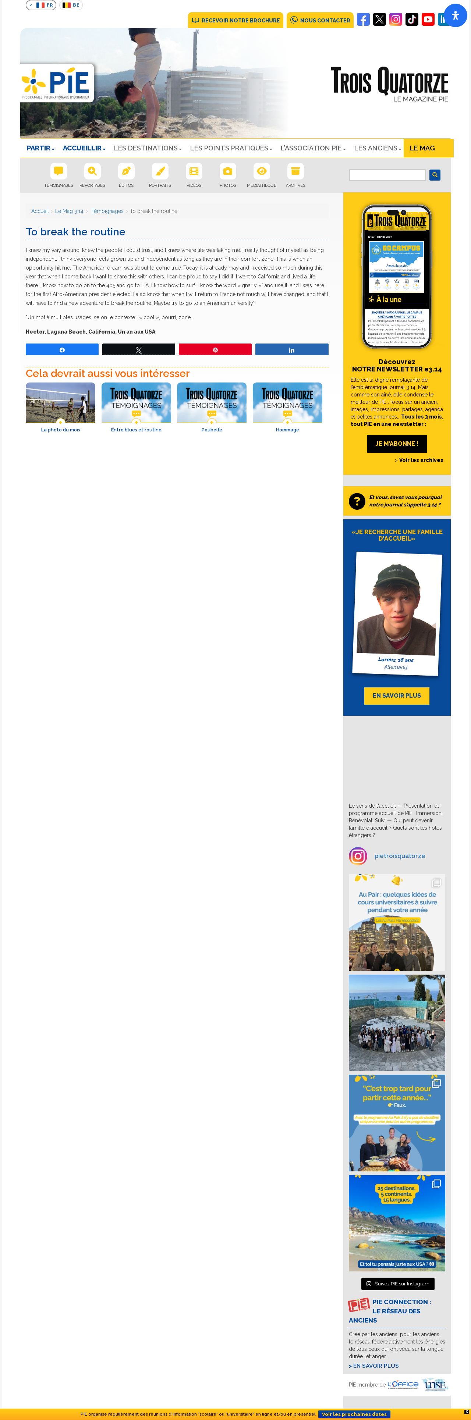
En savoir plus (376, 1366)
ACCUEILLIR (82, 148)
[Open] (455, 15)
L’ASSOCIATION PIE (311, 148)
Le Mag (422, 148)
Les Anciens (375, 148)
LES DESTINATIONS (146, 148)
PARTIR (38, 148)
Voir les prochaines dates (354, 1414)
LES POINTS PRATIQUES (229, 148)
